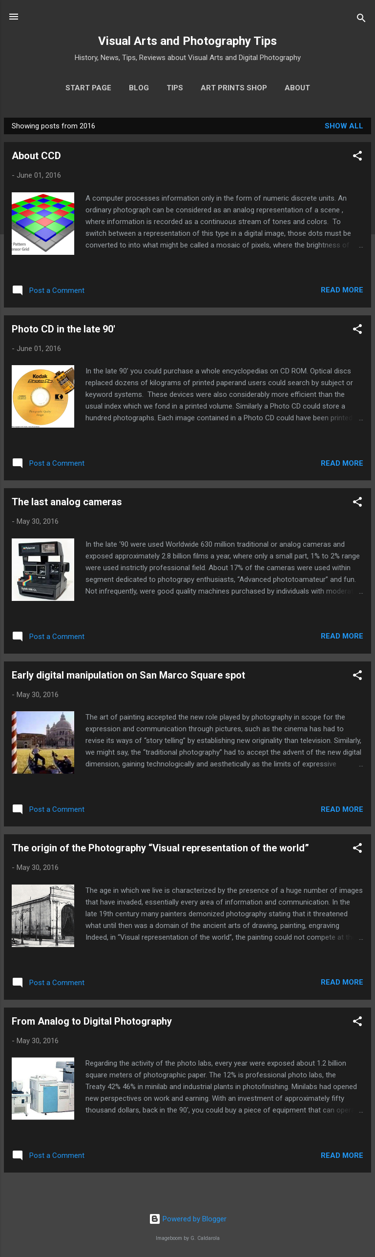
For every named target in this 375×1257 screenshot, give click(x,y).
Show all (344, 126)
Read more (342, 290)
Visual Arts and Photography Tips (187, 41)
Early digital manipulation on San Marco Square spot (128, 675)
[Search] (361, 20)
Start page (88, 87)
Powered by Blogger (188, 1219)
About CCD (36, 156)
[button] (357, 157)
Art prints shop (234, 87)
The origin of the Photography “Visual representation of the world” (160, 848)
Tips (175, 87)
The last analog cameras (67, 502)
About (297, 87)
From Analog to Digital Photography (92, 1021)
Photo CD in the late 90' (63, 329)
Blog (139, 87)
